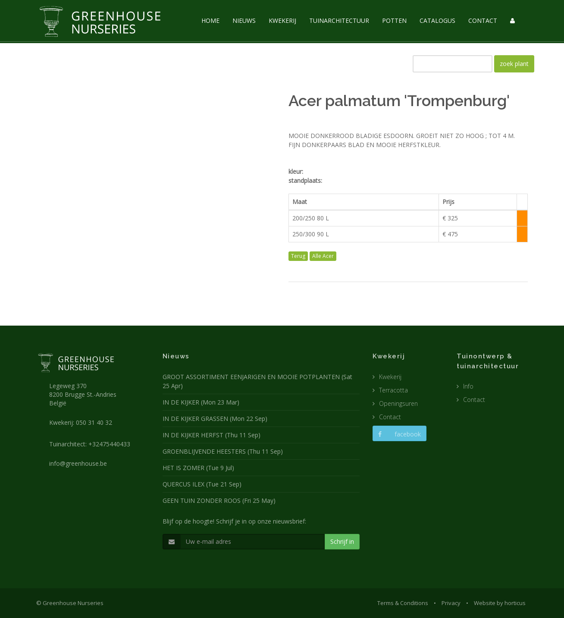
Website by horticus (500, 603)
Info (468, 386)
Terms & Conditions (402, 603)
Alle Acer (323, 256)
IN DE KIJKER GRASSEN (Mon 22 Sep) (215, 418)
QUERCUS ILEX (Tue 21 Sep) (202, 484)
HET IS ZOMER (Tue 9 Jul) (198, 468)
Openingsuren (398, 403)
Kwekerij (390, 377)
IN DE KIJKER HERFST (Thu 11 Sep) (211, 435)
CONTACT (482, 20)
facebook (399, 434)
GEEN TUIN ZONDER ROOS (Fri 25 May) (219, 500)
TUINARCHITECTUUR (339, 20)
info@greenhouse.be (78, 463)
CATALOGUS (437, 20)
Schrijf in (342, 541)
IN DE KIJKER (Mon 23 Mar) (201, 402)
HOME (210, 20)
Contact (390, 417)
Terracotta (393, 390)
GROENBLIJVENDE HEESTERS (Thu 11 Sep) (223, 451)
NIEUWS (244, 20)
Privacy (451, 603)
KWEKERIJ (282, 20)
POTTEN (394, 20)
